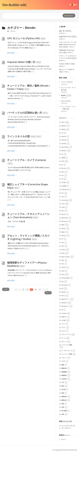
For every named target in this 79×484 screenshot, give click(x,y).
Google (63, 182)
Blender (13, 31)
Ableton (63, 126)
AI (62, 133)
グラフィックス (66, 334)
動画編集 (64, 372)
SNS (62, 260)
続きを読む (12, 53)
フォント (64, 358)
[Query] (32, 15)
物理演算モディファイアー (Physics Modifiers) (27, 264)
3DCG (63, 122)
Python (63, 250)
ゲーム (63, 338)
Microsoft (64, 221)
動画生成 (64, 368)
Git (62, 179)
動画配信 (64, 375)
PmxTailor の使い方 (67, 64)
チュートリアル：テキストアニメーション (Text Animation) (28, 215)
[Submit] (69, 16)
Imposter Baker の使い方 (24, 62)
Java (62, 196)
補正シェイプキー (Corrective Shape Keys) (27, 186)
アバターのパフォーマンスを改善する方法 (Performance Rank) (67, 44)
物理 (62, 393)
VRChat (63, 292)
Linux (62, 204)
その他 (63, 320)
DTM (62, 161)
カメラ (63, 331)
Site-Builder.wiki (14, 5)
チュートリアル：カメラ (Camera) (26, 161)
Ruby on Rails (65, 257)
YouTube (64, 313)
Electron (64, 168)
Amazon (63, 136)
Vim (62, 281)
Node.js (63, 235)
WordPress (64, 306)
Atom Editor (65, 147)
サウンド (64, 342)
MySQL (63, 228)
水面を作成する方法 (68, 36)
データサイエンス (66, 351)
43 (23, 289)
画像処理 (64, 396)
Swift (63, 271)
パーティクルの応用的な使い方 (27, 112)
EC (62, 165)
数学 (62, 386)
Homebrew (64, 189)
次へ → (48, 293)
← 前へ (6, 289)
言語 (62, 407)
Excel (63, 172)
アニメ (63, 324)
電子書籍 (64, 411)
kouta (66, 101)
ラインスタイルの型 (24, 136)
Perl (62, 242)
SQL (62, 264)
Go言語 (63, 186)
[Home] (8, 31)
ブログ (63, 361)
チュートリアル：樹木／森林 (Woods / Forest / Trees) (28, 87)
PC (62, 239)
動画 (62, 365)
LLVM (62, 207)
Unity (63, 274)
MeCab (63, 214)
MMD (62, 225)
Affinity (63, 129)
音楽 (62, 414)
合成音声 (64, 379)
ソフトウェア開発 (66, 345)
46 (35, 289)
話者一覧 (65, 31)
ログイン (63, 439)
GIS (62, 175)
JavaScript (64, 200)
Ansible (63, 143)
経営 (62, 404)
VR (62, 288)
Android (63, 140)
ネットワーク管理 (66, 354)
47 (40, 289)
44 (27, 289)
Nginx (63, 232)
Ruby (62, 253)
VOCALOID (64, 285)
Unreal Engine (65, 278)
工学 (62, 382)
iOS (62, 193)
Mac (62, 211)
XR (62, 310)
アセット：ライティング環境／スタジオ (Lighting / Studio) (28, 237)
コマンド (67, 82)
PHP (62, 246)
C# (62, 154)
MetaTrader (65, 218)
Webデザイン (65, 299)
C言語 (63, 158)
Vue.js (63, 295)
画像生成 (64, 400)
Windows (64, 303)
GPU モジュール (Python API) (26, 38)
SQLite (63, 267)
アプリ (63, 327)
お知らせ (64, 317)
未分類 (63, 389)
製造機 (66, 95)
